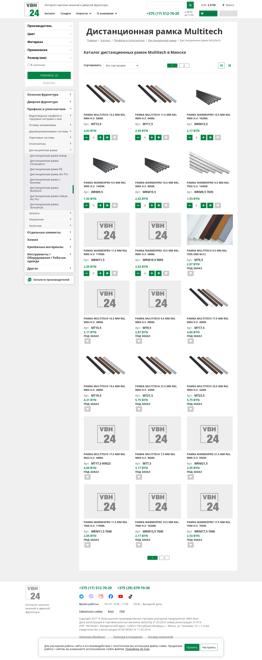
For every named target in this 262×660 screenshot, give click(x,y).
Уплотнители (50, 144)
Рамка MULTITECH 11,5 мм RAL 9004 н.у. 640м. (156, 116)
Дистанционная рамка (50, 150)
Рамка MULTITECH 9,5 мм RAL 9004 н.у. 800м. (155, 320)
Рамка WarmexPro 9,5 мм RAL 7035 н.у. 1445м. (208, 184)
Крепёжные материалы (49, 247)
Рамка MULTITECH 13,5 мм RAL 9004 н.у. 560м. (104, 116)
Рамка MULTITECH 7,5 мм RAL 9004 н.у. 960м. (155, 455)
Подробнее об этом (137, 649)
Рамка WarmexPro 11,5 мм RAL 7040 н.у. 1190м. (105, 523)
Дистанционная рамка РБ (46, 169)
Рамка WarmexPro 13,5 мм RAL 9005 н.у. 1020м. (209, 116)
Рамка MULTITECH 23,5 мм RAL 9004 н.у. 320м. (208, 388)
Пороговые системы (50, 137)
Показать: (49, 75)
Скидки (66, 13)
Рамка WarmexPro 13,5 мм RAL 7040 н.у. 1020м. (157, 523)
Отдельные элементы (49, 232)
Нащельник (50, 219)
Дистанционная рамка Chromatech (44, 162)
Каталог (50, 13)
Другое (49, 268)
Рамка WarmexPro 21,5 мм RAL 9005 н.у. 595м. (209, 455)
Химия (49, 240)
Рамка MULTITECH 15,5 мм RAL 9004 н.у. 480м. (104, 320)
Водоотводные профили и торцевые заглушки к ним (50, 117)
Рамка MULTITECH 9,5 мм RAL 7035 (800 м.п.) (207, 252)
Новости (84, 13)
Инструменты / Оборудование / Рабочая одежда (49, 257)
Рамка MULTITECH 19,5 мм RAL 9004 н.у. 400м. (104, 388)
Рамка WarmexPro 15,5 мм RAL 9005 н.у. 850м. (157, 184)
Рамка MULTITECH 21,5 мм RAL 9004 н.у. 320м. (156, 388)
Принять (191, 647)
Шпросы (50, 213)
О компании (107, 13)
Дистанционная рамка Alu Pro (49, 174)
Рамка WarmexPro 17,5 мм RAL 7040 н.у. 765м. (209, 523)
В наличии (38, 65)
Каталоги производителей (48, 280)
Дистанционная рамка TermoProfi (44, 206)
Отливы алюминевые (50, 125)
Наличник (50, 225)
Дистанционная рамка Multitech (44, 189)
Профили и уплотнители (49, 109)
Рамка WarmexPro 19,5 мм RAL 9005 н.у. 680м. (157, 252)
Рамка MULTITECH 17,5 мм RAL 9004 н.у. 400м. (208, 320)
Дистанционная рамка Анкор (48, 155)
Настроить (209, 647)
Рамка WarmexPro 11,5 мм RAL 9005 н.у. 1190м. (105, 252)
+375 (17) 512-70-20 (162, 13)
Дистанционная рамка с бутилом (45, 181)
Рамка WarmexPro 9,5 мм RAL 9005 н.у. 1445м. (105, 184)
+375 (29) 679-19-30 (133, 587)
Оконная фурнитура (49, 95)
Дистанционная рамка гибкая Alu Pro (49, 197)
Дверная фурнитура (49, 102)
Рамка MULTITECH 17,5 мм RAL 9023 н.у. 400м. (104, 455)
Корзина (208, 13)
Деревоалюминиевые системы (50, 131)
